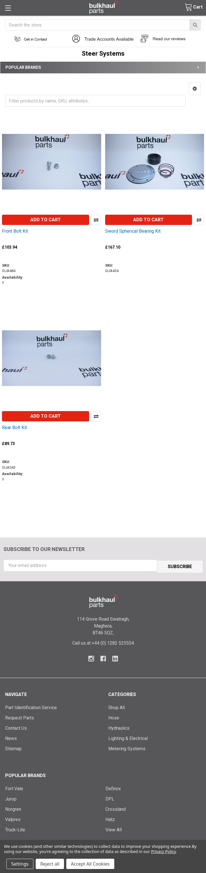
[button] (34, 39)
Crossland (115, 808)
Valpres (13, 818)
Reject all (49, 864)
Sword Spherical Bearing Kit (133, 231)
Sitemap (13, 747)
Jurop (11, 797)
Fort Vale (14, 787)
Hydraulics (118, 727)
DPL (109, 797)
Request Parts (19, 716)
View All (113, 828)
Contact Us (16, 727)
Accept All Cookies (90, 864)
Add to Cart (45, 219)
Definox (113, 787)
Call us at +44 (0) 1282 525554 (103, 642)
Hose (113, 716)
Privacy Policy (163, 851)
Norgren (13, 808)
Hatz (110, 818)
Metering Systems (126, 747)
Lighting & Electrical (128, 737)
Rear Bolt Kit (14, 427)
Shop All (116, 706)
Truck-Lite (15, 828)
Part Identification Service (31, 706)
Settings (20, 864)
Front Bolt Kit (15, 231)
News (11, 737)
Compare (96, 220)
